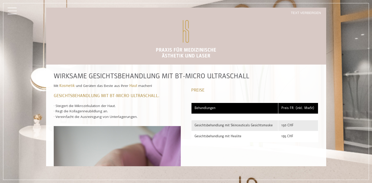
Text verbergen (306, 13)
